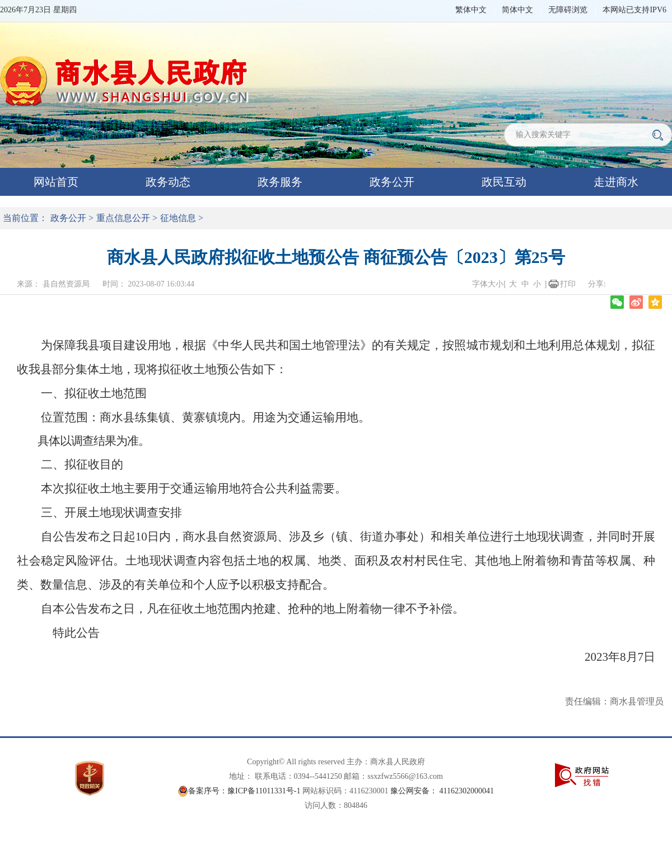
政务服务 (280, 182)
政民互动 (504, 182)
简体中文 (517, 10)
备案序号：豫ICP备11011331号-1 (244, 791)
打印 (568, 284)
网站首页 (56, 182)
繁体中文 (471, 10)
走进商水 (616, 182)
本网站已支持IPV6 (634, 10)
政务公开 (392, 182)
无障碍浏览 (567, 10)
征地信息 (178, 218)
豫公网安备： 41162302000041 (442, 791)
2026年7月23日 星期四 (38, 10)
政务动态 (168, 182)
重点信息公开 (123, 218)
